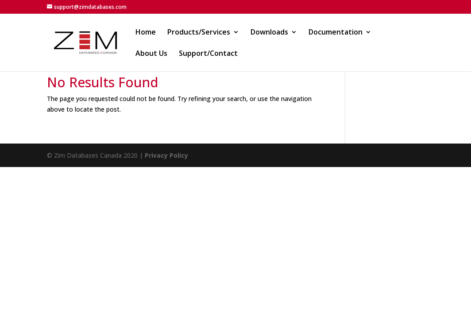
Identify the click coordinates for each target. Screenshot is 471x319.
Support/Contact (208, 54)
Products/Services (198, 33)
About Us (151, 54)
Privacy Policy (166, 155)
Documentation (336, 33)
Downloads (269, 33)
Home (145, 33)
